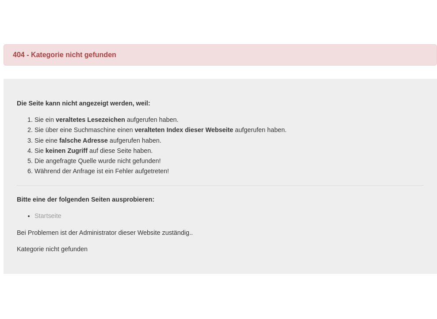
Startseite (47, 215)
